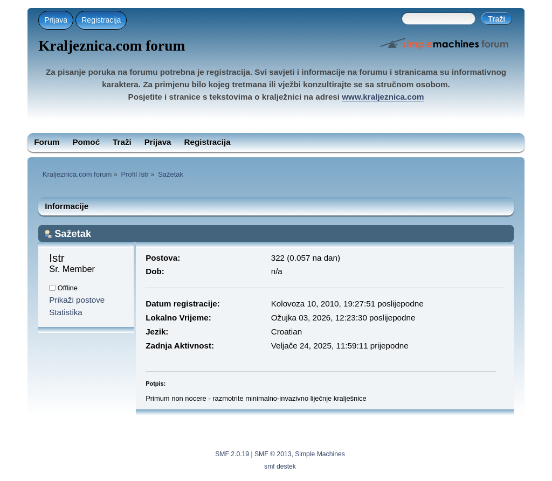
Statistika (65, 312)
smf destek (280, 466)
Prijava (55, 20)
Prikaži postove (77, 299)
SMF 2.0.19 (232, 454)
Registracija (101, 20)
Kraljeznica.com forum (111, 46)
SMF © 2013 (272, 454)
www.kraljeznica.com (383, 96)
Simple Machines (320, 454)
